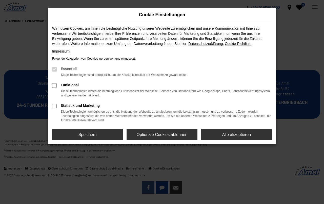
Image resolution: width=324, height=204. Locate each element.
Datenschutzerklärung (205, 44)
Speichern (87, 134)
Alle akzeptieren (236, 134)
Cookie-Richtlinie (238, 44)
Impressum (61, 51)
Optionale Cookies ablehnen (161, 134)
